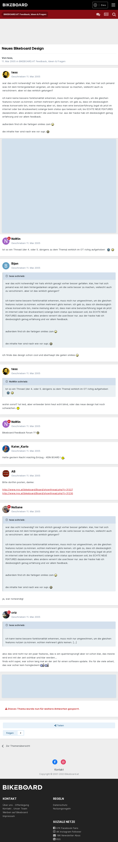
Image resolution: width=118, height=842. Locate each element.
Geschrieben (25, 76)
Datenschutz (60, 804)
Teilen (59, 725)
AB (13, 471)
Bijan (14, 263)
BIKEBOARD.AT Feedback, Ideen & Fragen (42, 61)
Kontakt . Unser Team (15, 808)
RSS (57, 839)
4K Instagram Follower (67, 831)
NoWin (16, 239)
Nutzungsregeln (62, 808)
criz (14, 612)
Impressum (9, 816)
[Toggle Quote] (7, 276)
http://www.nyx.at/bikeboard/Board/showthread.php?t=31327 (37, 489)
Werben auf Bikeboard (15, 812)
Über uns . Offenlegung (16, 804)
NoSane (16, 507)
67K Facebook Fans (65, 828)
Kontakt (59, 769)
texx (9, 57)
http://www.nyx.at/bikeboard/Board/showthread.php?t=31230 (37, 493)
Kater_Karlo (19, 446)
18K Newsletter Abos (66, 835)
